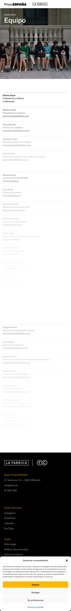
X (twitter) (9, 518)
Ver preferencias (35, 600)
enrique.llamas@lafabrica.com (16, 333)
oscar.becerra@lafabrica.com (16, 130)
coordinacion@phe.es (12, 224)
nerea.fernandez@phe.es (14, 210)
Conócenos (10, 15)
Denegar (35, 592)
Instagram (10, 513)
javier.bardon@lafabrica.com (16, 159)
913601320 (10, 490)
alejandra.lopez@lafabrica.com (17, 145)
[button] (66, 560)
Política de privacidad (35, 607)
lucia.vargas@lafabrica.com (15, 347)
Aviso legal (10, 544)
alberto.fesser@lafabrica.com (16, 115)
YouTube (9, 528)
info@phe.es (11, 485)
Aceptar (35, 584)
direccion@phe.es (11, 180)
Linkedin (9, 523)
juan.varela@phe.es (11, 195)
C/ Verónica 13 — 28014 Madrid (22, 480)
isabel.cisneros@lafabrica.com (17, 362)
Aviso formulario (13, 554)
